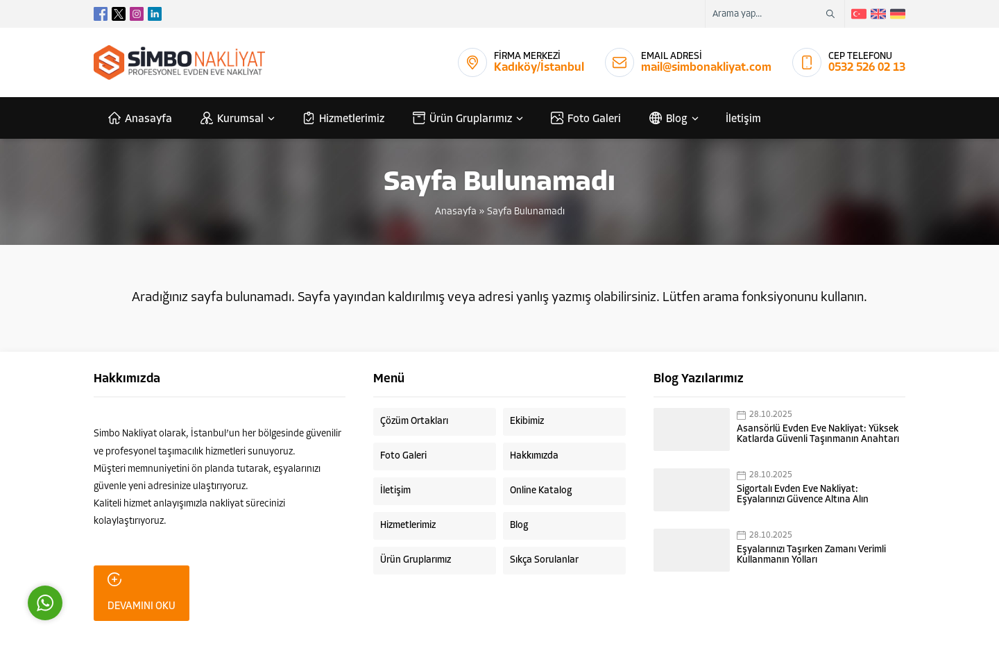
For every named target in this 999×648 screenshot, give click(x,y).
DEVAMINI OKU (142, 592)
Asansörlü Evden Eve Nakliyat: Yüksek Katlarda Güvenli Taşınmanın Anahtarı (818, 434)
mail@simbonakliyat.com (706, 68)
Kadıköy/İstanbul (539, 68)
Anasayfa (456, 212)
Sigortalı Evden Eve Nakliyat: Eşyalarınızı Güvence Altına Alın (803, 494)
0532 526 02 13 (866, 68)
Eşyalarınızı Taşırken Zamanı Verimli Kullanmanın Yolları (811, 555)
